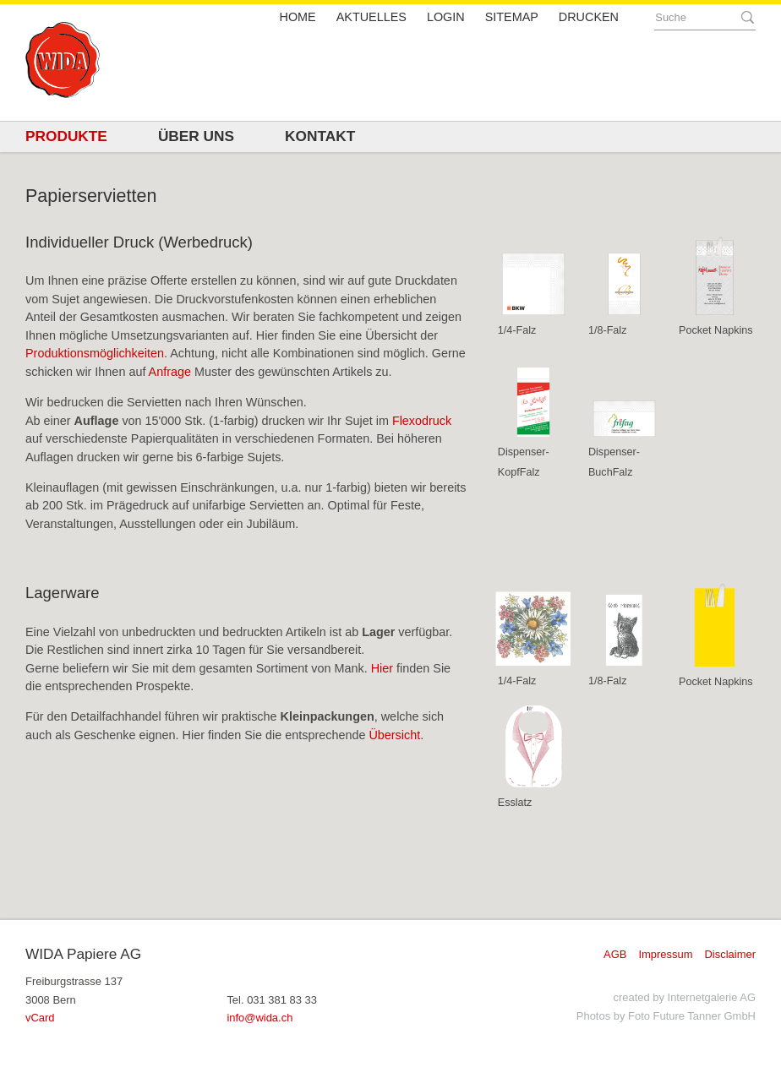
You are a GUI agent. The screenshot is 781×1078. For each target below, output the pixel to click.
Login (446, 17)
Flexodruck (421, 420)
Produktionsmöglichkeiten (94, 353)
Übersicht (394, 735)
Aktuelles (371, 17)
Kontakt (320, 136)
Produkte (66, 136)
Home (298, 17)
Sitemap (511, 17)
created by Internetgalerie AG (684, 997)
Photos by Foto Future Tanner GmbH (666, 1016)
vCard (40, 1017)
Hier (383, 668)
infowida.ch (259, 1017)
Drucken (589, 17)
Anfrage (170, 371)
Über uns (196, 136)
